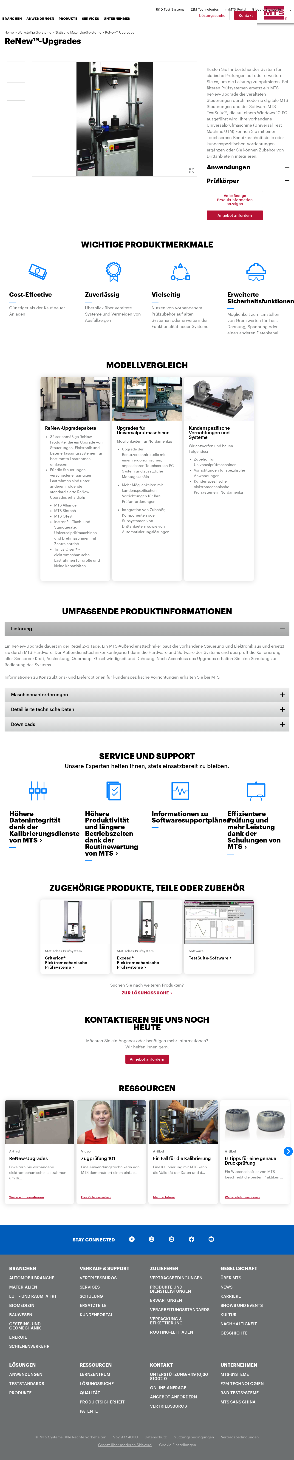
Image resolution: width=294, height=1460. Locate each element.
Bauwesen (20, 1315)
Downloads (23, 724)
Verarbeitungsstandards (179, 1310)
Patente (89, 1411)
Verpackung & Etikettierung (166, 1321)
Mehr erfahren (164, 1198)
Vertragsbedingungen (176, 1278)
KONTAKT (161, 1366)
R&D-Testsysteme (239, 1393)
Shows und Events (241, 1306)
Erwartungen (166, 1301)
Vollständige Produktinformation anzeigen (235, 199)
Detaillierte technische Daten (43, 709)
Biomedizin (21, 1306)
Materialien (23, 1287)
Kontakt (278, 15)
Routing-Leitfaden (171, 1332)
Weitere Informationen (26, 1198)
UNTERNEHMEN (238, 1366)
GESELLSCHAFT (238, 1269)
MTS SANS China (238, 1402)
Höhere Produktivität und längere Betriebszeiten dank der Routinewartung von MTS (112, 834)
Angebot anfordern (235, 215)
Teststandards (26, 1384)
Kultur (228, 1315)
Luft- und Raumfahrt (33, 1297)
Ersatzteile (93, 1306)
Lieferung (22, 629)
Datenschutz (156, 1438)
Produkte (104, 18)
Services (127, 18)
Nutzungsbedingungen (194, 1438)
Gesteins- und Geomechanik (25, 1326)
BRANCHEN (22, 1269)
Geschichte (234, 1333)
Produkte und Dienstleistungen (170, 1290)
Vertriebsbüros (98, 1278)
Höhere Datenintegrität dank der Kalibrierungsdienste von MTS (38, 827)
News (226, 1287)
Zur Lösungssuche (147, 993)
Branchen (49, 18)
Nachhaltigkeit (238, 1324)
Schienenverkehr (29, 1347)
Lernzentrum (95, 1375)
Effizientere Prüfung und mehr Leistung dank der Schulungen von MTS (254, 831)
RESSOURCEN (96, 1366)
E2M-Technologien (242, 1384)
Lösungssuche (244, 15)
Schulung (91, 1297)
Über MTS (230, 1278)
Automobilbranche (31, 1278)
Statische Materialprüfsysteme (78, 32)
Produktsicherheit (102, 1402)
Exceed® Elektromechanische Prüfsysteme (138, 963)
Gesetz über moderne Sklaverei (125, 1445)
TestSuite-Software (210, 958)
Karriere (230, 1297)
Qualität (90, 1393)
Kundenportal (96, 1315)
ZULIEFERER (164, 1269)
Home (9, 32)
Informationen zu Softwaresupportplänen (180, 817)
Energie (18, 1337)
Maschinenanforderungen (39, 694)
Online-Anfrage (168, 1388)
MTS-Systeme (234, 1375)
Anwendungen (77, 18)
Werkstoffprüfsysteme (34, 32)
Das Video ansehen (96, 1198)
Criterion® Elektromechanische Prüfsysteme (66, 963)
